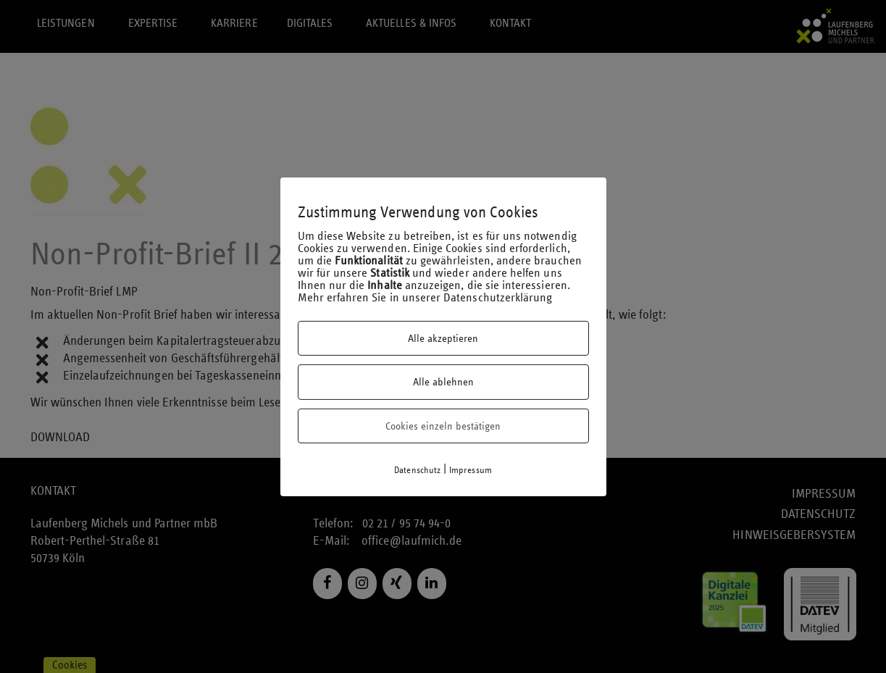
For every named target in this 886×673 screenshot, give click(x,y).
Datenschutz (417, 470)
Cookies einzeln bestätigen (443, 426)
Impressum (470, 470)
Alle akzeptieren (443, 338)
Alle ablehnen (443, 382)
